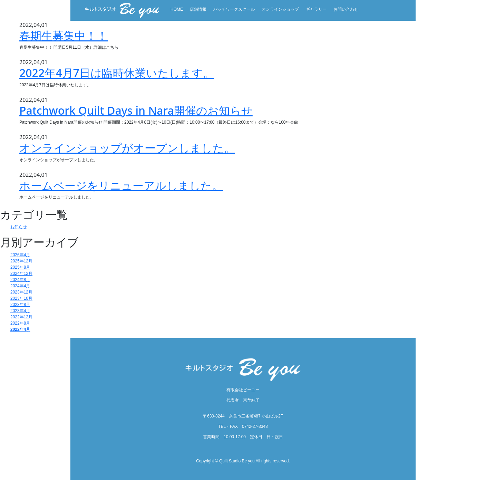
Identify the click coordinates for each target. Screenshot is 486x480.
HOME (177, 9)
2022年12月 (21, 317)
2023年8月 (20, 304)
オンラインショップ (280, 9)
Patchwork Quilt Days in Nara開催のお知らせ (136, 110)
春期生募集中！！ (63, 35)
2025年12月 (21, 261)
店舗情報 (198, 9)
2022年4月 (20, 329)
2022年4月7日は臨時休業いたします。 (116, 72)
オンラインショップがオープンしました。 (127, 147)
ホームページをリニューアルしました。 (121, 185)
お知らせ (18, 226)
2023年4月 (20, 310)
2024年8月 (20, 279)
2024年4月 (20, 286)
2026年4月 (20, 254)
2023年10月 (21, 298)
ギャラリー (316, 9)
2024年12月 (21, 273)
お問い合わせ (345, 9)
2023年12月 (21, 292)
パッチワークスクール (234, 9)
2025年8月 (20, 267)
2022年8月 (20, 323)
